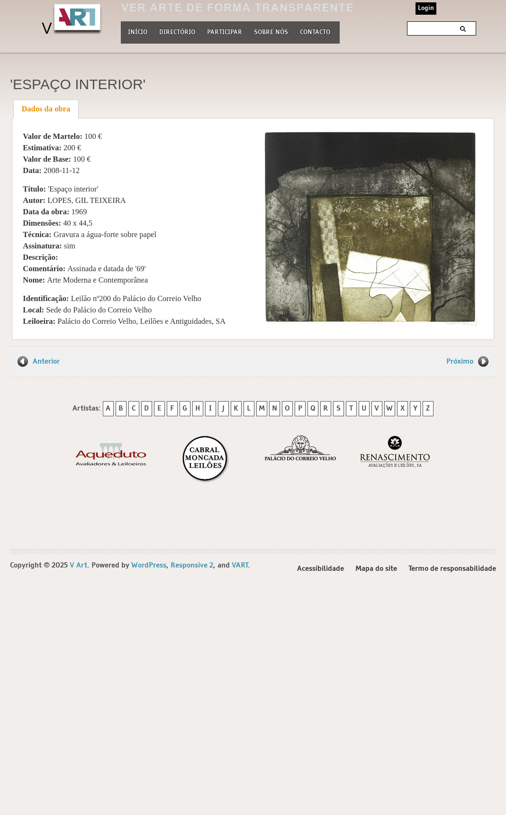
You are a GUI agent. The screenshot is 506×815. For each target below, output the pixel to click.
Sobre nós (271, 31)
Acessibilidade (320, 568)
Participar (224, 32)
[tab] (46, 109)
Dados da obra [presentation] (45, 108)
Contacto (315, 32)
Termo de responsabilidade (452, 568)
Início (137, 32)
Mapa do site (376, 568)
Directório (177, 31)
